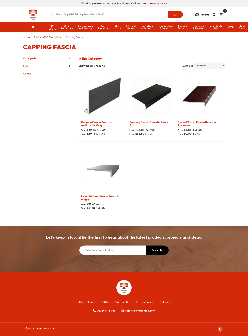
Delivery (165, 302)
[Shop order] (209, 66)
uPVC (36, 37)
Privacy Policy (144, 302)
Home (26, 37)
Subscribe (157, 250)
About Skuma (86, 302)
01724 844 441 (104, 310)
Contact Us (122, 302)
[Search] (175, 14)
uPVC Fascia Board (52, 37)
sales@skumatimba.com (138, 310)
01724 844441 (159, 3)
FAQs (105, 302)
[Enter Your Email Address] (112, 250)
